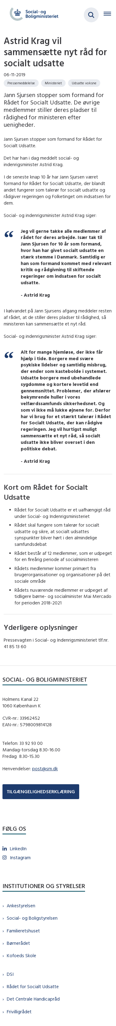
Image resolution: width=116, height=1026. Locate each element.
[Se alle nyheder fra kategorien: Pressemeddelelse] (21, 83)
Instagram (20, 857)
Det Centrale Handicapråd (33, 999)
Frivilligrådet (19, 1012)
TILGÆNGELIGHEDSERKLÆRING (41, 791)
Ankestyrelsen (21, 906)
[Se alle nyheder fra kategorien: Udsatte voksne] (84, 83)
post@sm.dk (45, 769)
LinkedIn (18, 848)
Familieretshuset (23, 931)
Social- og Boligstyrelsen (32, 918)
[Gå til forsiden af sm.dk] (32, 15)
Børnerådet (18, 943)
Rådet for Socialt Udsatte (33, 986)
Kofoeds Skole (21, 955)
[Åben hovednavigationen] (110, 15)
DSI (10, 974)
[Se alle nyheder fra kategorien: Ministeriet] (53, 83)
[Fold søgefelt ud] (91, 14)
